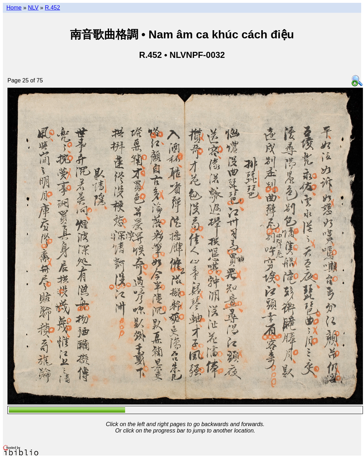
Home (14, 8)
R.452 (52, 8)
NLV (33, 8)
